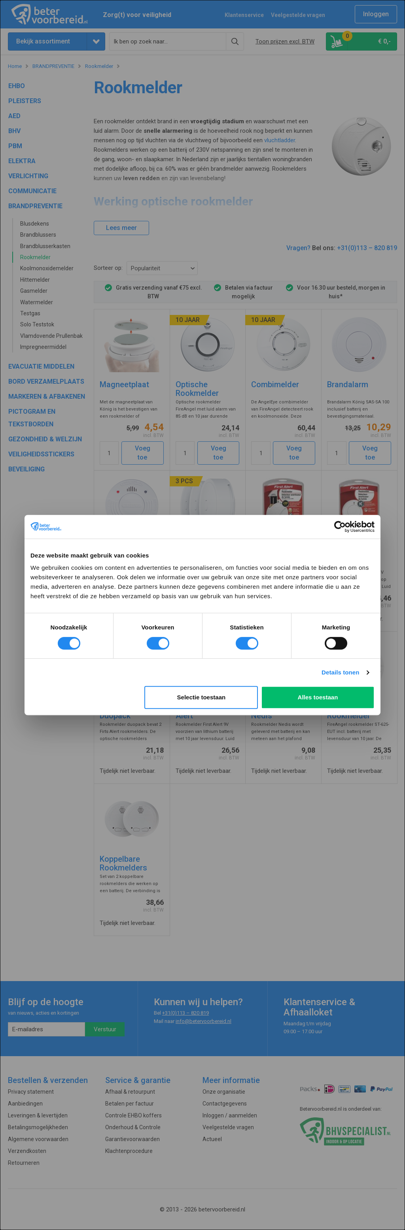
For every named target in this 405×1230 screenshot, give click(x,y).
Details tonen (340, 672)
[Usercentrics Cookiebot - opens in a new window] (340, 527)
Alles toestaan (318, 697)
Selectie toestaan (201, 697)
